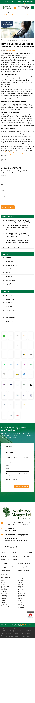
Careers (3, 556)
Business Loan (10, 280)
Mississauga (5, 593)
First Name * (10, 446)
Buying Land (9, 284)
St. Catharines (22, 597)
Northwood (11, 51)
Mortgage (4, 563)
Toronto (20, 600)
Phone (17, 457)
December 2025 (10, 306)
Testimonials (28, 552)
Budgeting (9, 276)
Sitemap (15, 560)
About (14, 552)
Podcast (15, 556)
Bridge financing (11, 269)
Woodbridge (21, 606)
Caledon (3, 591)
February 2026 (10, 299)
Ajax (2, 579)
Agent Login (4, 574)
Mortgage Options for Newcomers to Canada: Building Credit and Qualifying (18, 221)
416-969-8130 (10, 528)
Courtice (20, 580)
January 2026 (10, 303)
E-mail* (8, 468)
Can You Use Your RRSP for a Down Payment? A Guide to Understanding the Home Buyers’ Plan (18, 234)
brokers (8, 273)
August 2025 (9, 321)
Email (3, 190)
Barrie (3, 582)
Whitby (20, 604)
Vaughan (20, 602)
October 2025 (10, 314)
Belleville (4, 584)
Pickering (4, 604)
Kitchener (21, 586)
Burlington (4, 590)
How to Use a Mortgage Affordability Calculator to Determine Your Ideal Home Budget (17, 242)
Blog (8, 13)
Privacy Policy (5, 560)
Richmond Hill (22, 593)
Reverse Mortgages (24, 571)
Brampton (4, 588)
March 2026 (9, 295)
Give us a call (18, 154)
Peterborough (5, 606)
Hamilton (20, 584)
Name (3, 184)
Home (3, 13)
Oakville (3, 600)
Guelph (20, 582)
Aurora (3, 580)
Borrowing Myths (11, 265)
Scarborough (22, 595)
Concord (20, 579)
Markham (21, 590)
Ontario (3, 599)
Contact (26, 556)
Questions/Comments (13, 479)
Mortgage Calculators (25, 567)
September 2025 (11, 318)
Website (3, 197)
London (20, 588)
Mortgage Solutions (24, 563)
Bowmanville (5, 586)
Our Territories (5, 577)
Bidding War (9, 261)
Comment (4, 175)
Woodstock (21, 608)
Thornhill (20, 599)
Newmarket (4, 597)
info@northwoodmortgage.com (16, 535)
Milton (20, 591)
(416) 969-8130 (10, 531)
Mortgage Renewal (7, 567)
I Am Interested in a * (13, 463)
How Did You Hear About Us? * (16, 474)
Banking (8, 258)
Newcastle (4, 595)
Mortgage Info (5, 571)
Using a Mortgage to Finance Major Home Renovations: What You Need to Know (18, 227)
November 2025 (10, 310)
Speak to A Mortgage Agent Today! (21, 3)
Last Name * (10, 452)
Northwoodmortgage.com (27, 624)
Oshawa (3, 602)
